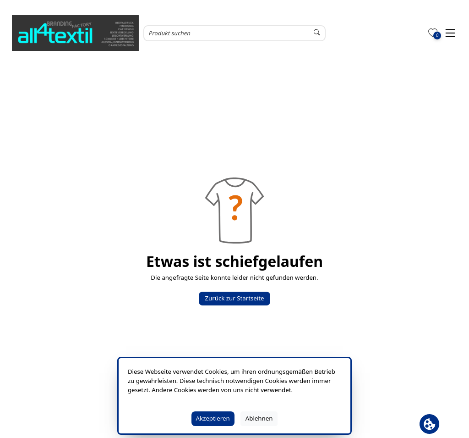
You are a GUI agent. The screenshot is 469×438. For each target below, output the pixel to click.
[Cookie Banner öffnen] (429, 424)
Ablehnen (259, 418)
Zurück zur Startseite (234, 298)
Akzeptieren (213, 418)
